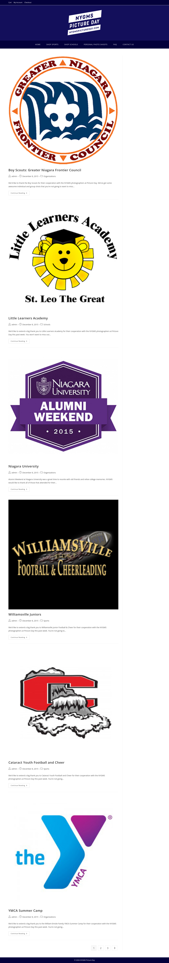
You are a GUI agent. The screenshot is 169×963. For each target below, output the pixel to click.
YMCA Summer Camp (25, 910)
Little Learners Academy (28, 318)
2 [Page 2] (100, 948)
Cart (10, 2)
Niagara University (23, 466)
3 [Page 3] (107, 948)
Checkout (27, 2)
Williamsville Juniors (24, 614)
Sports (46, 620)
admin (14, 176)
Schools (47, 324)
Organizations (50, 176)
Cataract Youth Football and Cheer (36, 762)
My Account (18, 2)
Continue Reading (20, 193)
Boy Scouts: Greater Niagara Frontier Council (44, 170)
